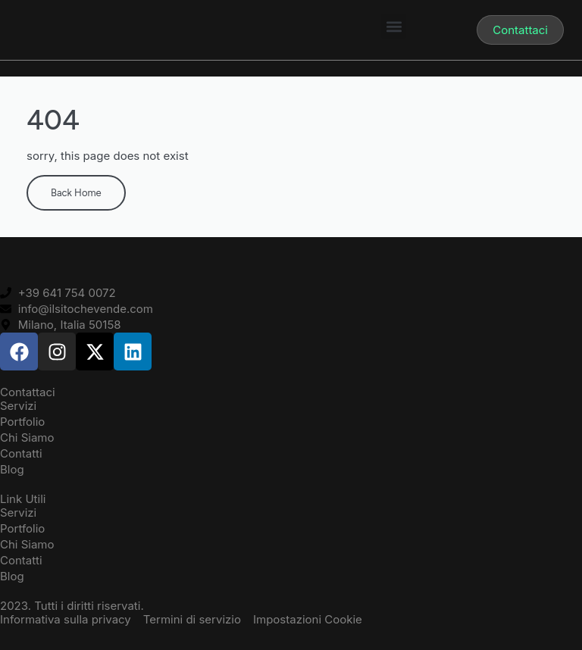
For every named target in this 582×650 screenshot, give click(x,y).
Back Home (76, 192)
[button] (393, 26)
